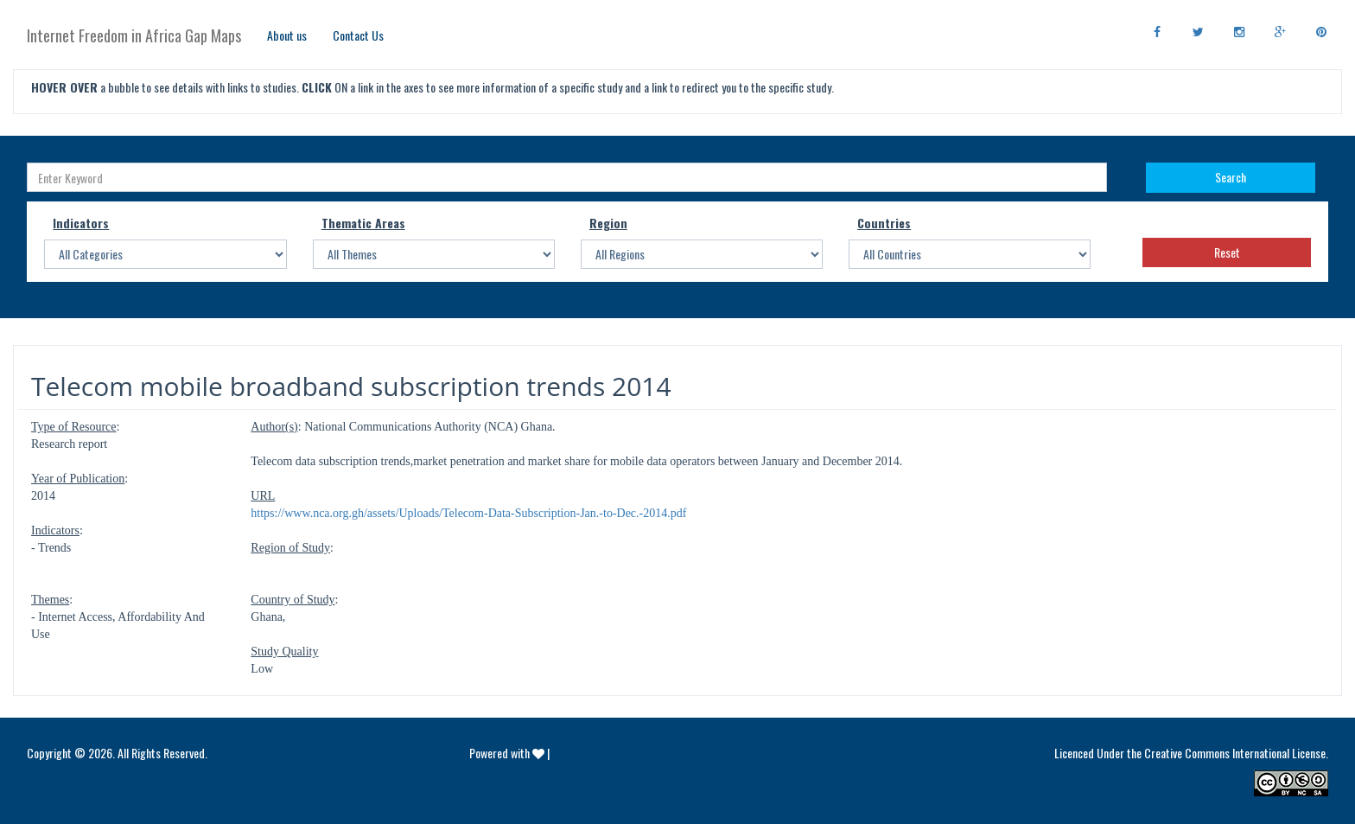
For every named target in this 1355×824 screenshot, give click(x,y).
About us (287, 35)
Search (1230, 177)
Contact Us (358, 35)
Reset (1227, 252)
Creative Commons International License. (1236, 753)
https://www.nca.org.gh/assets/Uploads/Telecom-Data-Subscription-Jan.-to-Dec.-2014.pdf (468, 513)
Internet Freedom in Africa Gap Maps (134, 35)
